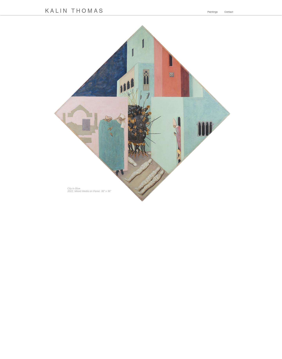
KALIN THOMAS (74, 10)
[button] (212, 12)
